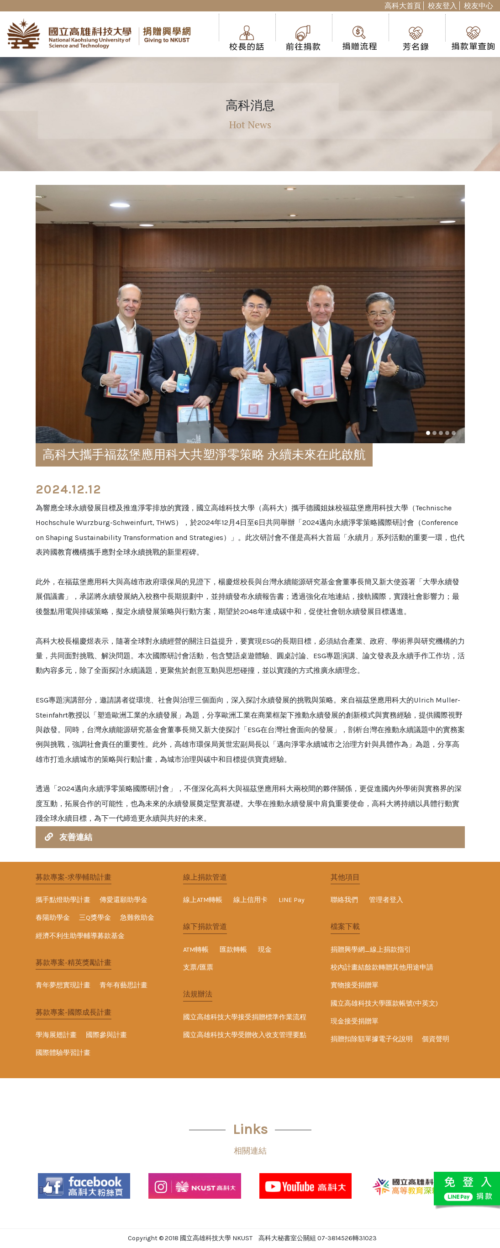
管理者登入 (386, 900)
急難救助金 (137, 918)
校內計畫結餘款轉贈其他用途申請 (382, 967)
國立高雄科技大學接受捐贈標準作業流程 (244, 1017)
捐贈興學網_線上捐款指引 (371, 950)
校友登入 (442, 5)
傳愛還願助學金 (123, 900)
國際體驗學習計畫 (63, 1053)
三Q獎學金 (95, 918)
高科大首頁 (402, 5)
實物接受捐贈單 (355, 985)
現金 (265, 950)
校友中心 (478, 5)
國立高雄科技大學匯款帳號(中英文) (384, 1003)
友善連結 (75, 837)
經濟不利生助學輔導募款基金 (80, 936)
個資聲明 (435, 1039)
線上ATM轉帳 (202, 900)
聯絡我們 (344, 900)
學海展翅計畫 (56, 1035)
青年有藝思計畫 (123, 985)
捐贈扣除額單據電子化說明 (372, 1039)
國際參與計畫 (106, 1035)
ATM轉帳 (196, 950)
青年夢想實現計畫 (63, 985)
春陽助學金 (53, 918)
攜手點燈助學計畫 (63, 900)
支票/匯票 (198, 967)
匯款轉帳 (233, 950)
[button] (428, 433)
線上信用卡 (250, 900)
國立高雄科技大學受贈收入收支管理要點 (244, 1035)
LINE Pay (292, 900)
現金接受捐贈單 (355, 1021)
